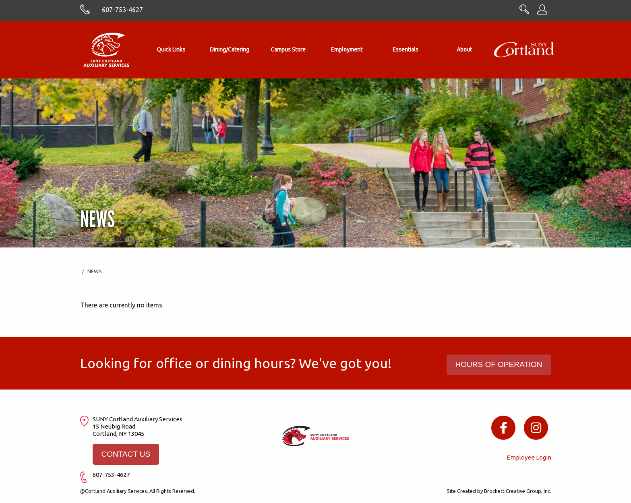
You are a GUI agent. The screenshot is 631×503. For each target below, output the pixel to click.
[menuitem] (171, 49)
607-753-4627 (122, 9)
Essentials (405, 49)
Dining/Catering (229, 49)
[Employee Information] (542, 12)
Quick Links (171, 49)
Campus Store (288, 49)
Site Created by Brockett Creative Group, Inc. (499, 491)
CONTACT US (125, 454)
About (464, 49)
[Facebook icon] (503, 427)
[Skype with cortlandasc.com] (85, 12)
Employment (346, 49)
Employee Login (529, 457)
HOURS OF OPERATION (498, 364)
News (94, 271)
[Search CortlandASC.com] (524, 11)
